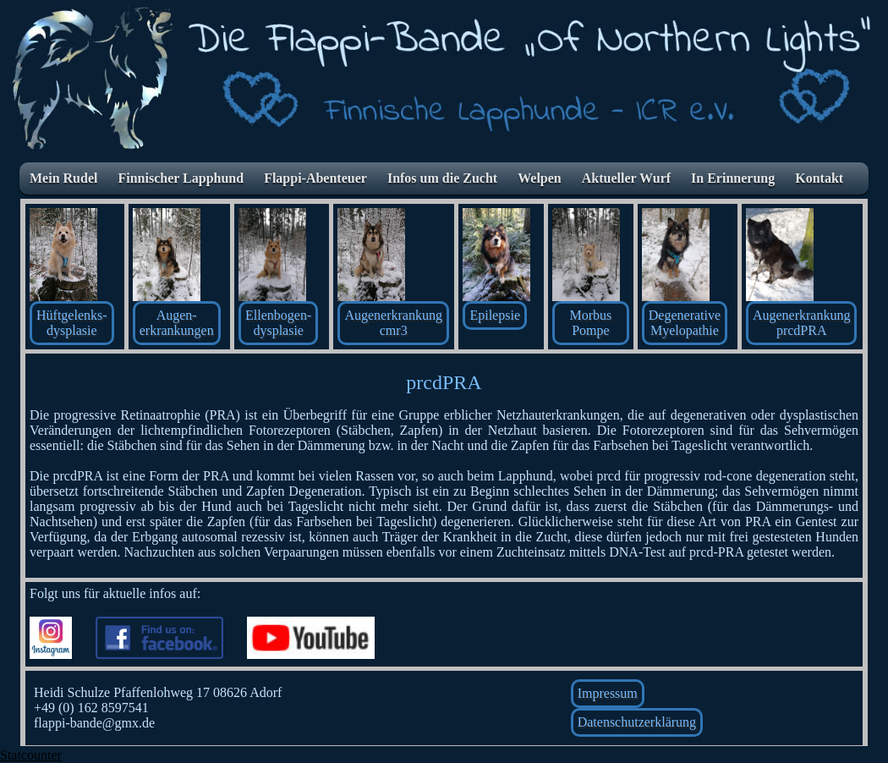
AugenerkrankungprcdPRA (802, 323)
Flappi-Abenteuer (315, 178)
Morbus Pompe (591, 323)
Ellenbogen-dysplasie (278, 323)
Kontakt (819, 178)
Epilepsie (494, 315)
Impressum (608, 693)
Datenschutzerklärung (637, 722)
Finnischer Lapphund (181, 178)
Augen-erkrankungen (177, 323)
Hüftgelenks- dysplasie (71, 323)
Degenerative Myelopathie (685, 323)
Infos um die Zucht (442, 178)
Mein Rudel (63, 178)
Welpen (540, 178)
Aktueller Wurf (626, 178)
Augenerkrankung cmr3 (393, 323)
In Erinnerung (733, 178)
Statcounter (31, 755)
